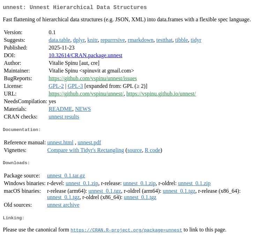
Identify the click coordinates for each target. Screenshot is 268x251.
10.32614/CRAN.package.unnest (85, 57)
